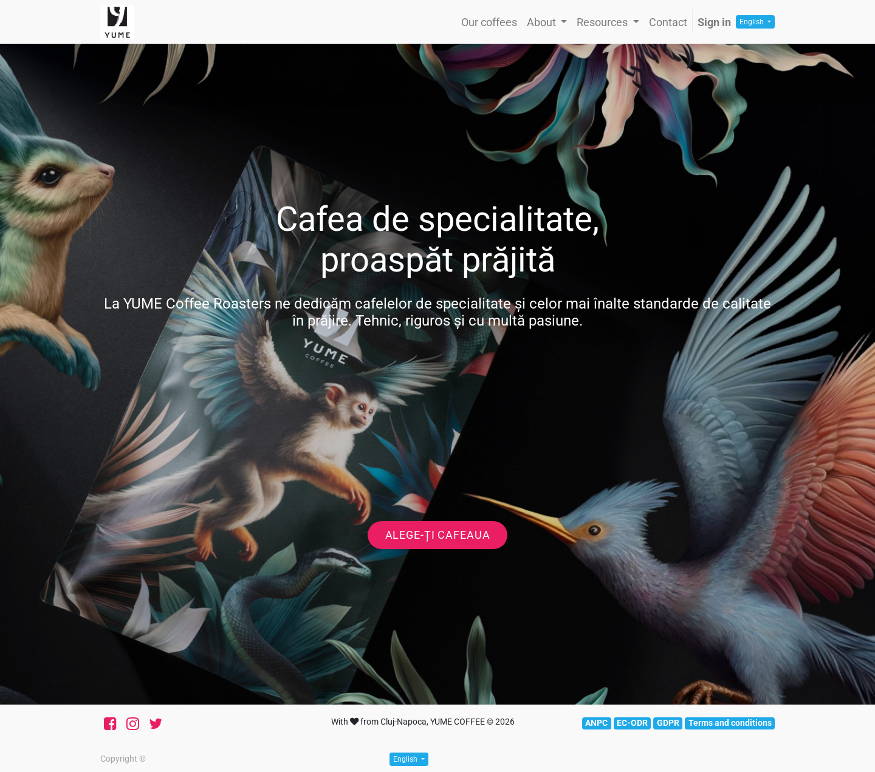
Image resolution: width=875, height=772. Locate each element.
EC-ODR (632, 723)
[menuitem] (489, 22)
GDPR (668, 723)
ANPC (596, 723)
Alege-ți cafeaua (437, 535)
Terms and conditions (730, 723)
